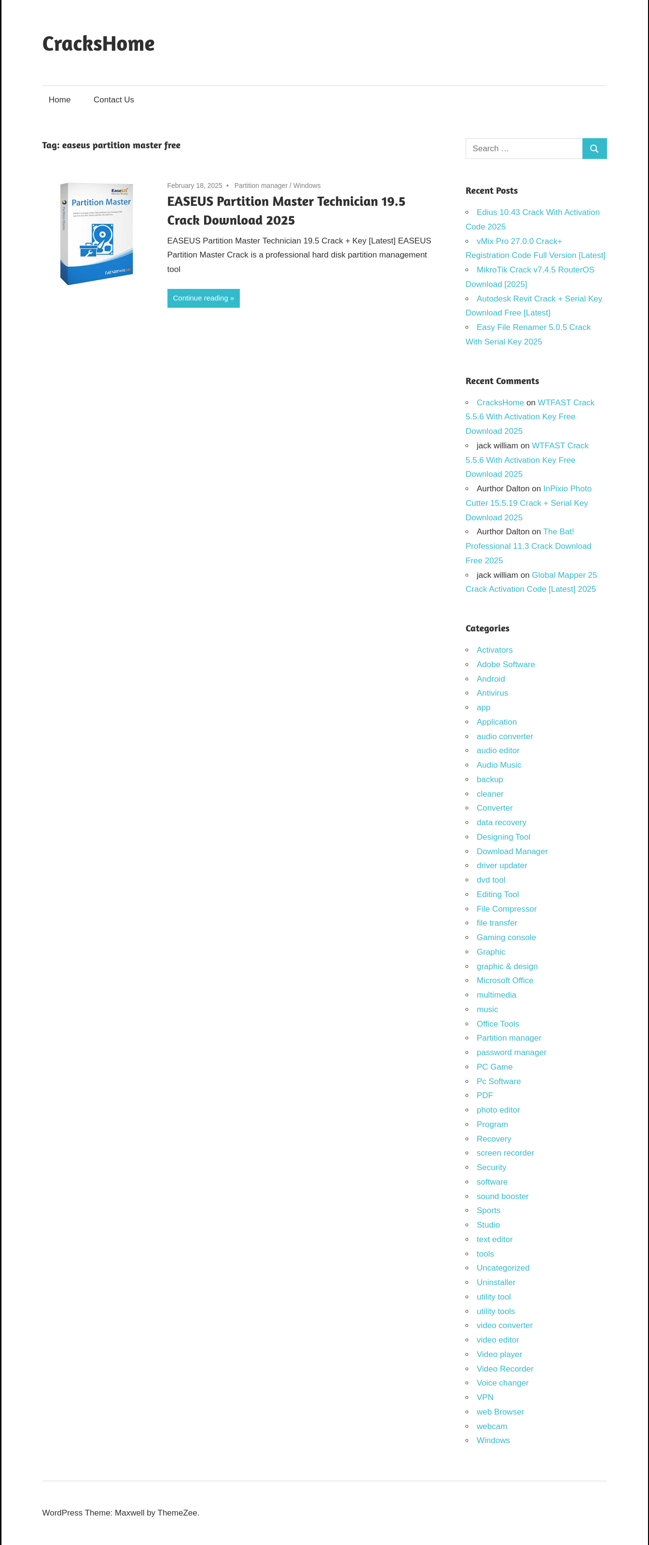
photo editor (498, 1110)
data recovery (501, 822)
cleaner (490, 794)
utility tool (494, 1297)
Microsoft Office (505, 980)
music (487, 1009)
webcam (492, 1426)
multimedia (496, 995)
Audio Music (499, 765)
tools (485, 1254)
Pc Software (499, 1081)
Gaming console (506, 937)
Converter (495, 808)
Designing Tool (503, 837)
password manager (512, 1052)
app (483, 707)
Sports (488, 1210)
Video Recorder (505, 1368)
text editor (495, 1239)
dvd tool (491, 880)
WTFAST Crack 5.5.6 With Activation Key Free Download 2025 (530, 417)
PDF (485, 1095)
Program (492, 1124)
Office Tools (498, 1024)
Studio (488, 1225)
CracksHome (98, 43)
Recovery (494, 1139)
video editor (498, 1340)
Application (497, 722)
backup (490, 779)
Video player (499, 1354)
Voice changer (503, 1383)
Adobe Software (506, 664)
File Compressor (507, 909)
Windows (307, 185)
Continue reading (200, 298)
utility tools (496, 1311)
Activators (495, 650)
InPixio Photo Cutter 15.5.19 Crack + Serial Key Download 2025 (529, 503)
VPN (485, 1397)
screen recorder (505, 1153)
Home (59, 99)
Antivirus (492, 693)
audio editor (498, 750)
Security (491, 1167)
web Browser (500, 1411)
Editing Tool (498, 894)
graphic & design (507, 966)
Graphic (491, 952)
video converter (505, 1325)
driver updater (502, 865)
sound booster (503, 1196)
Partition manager (261, 185)
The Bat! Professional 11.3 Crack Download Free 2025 (529, 546)
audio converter (505, 736)
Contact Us (114, 99)
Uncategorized (503, 1268)
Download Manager (512, 851)
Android (491, 679)
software (492, 1182)
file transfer (497, 923)
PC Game (495, 1067)
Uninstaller (496, 1282)
